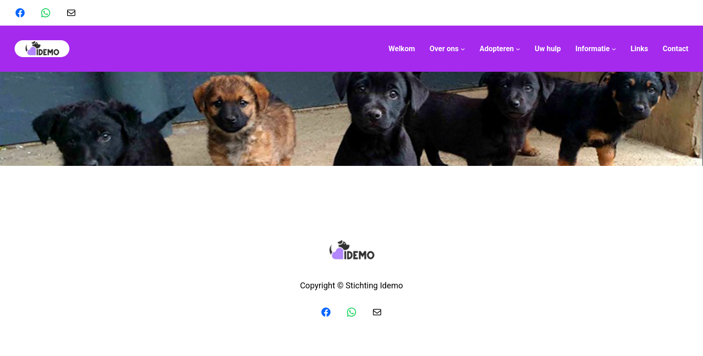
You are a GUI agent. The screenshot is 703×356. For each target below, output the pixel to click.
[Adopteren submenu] (499, 49)
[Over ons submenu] (447, 49)
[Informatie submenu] (596, 49)
